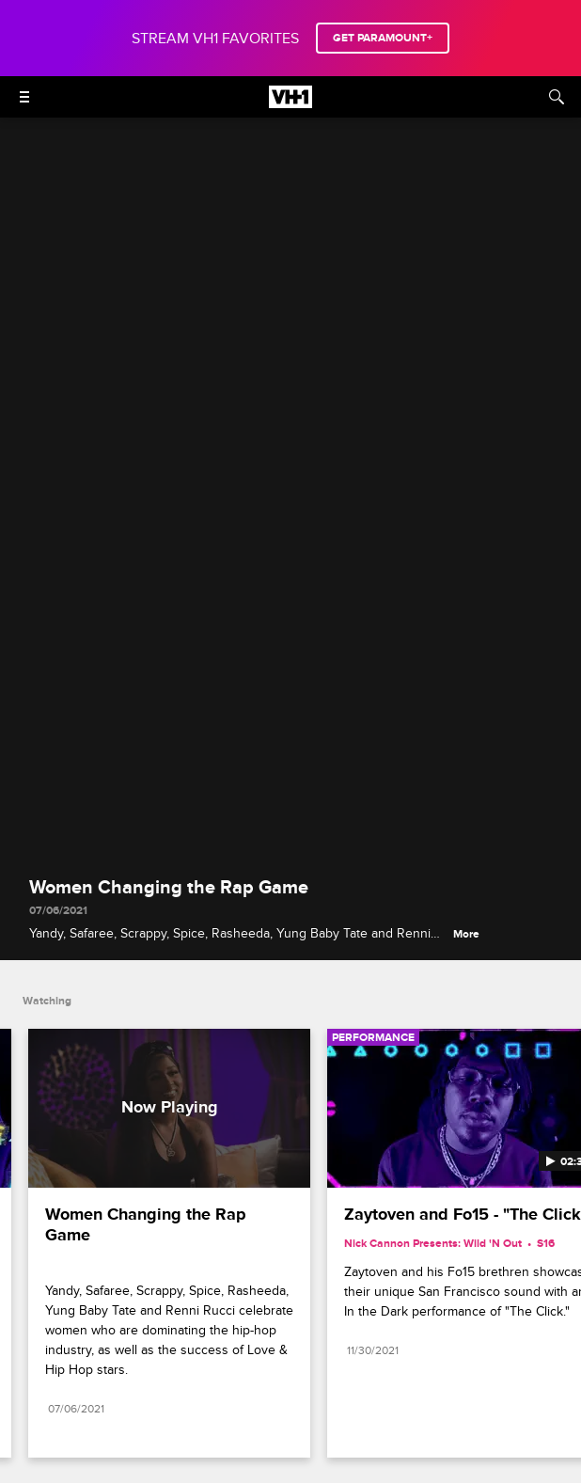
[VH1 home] (290, 103)
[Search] (556, 96)
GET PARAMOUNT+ (382, 38)
